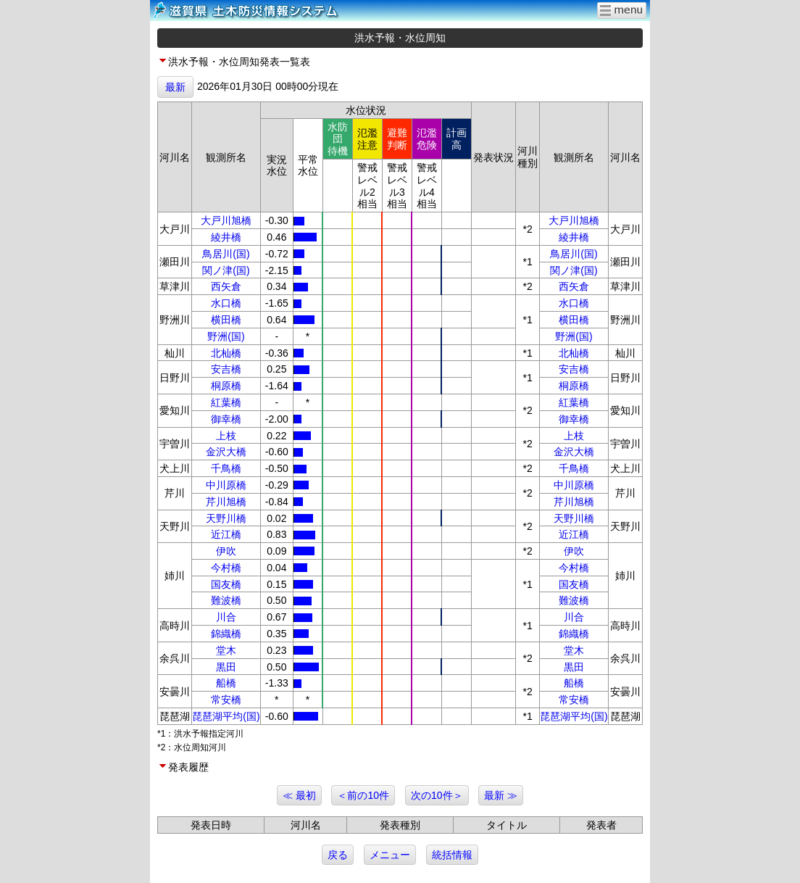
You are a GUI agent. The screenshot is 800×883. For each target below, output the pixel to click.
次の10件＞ (437, 795)
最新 (175, 87)
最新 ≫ (500, 795)
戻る (338, 855)
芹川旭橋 (226, 501)
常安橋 (226, 699)
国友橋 (226, 584)
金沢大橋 (226, 451)
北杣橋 (226, 353)
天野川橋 (226, 518)
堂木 (226, 650)
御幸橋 (226, 419)
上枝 (226, 435)
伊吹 (226, 551)
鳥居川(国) (225, 254)
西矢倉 (226, 286)
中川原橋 (226, 485)
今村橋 (226, 567)
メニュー (390, 855)
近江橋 (226, 534)
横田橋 (226, 320)
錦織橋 (226, 633)
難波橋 (226, 600)
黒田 (226, 667)
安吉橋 (226, 369)
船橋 (226, 683)
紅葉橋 (226, 402)
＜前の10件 (363, 795)
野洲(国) (225, 336)
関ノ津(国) (225, 270)
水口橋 (226, 303)
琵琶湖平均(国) (225, 716)
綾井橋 (226, 237)
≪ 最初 (299, 795)
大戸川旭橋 (226, 220)
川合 (226, 617)
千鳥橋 (226, 468)
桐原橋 (226, 385)
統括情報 (452, 855)
